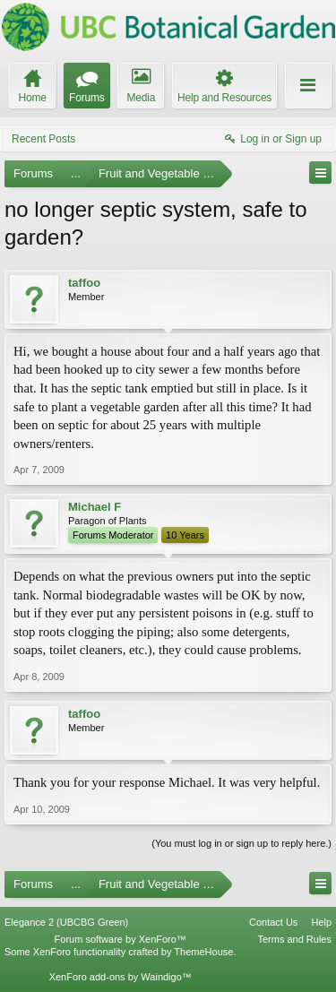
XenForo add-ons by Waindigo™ (120, 976)
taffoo (84, 282)
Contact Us (273, 922)
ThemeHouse (203, 951)
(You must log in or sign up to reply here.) (241, 843)
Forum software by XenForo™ (120, 939)
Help (321, 922)
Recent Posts (43, 139)
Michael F (94, 506)
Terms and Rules (294, 939)
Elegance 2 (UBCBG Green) (66, 922)
